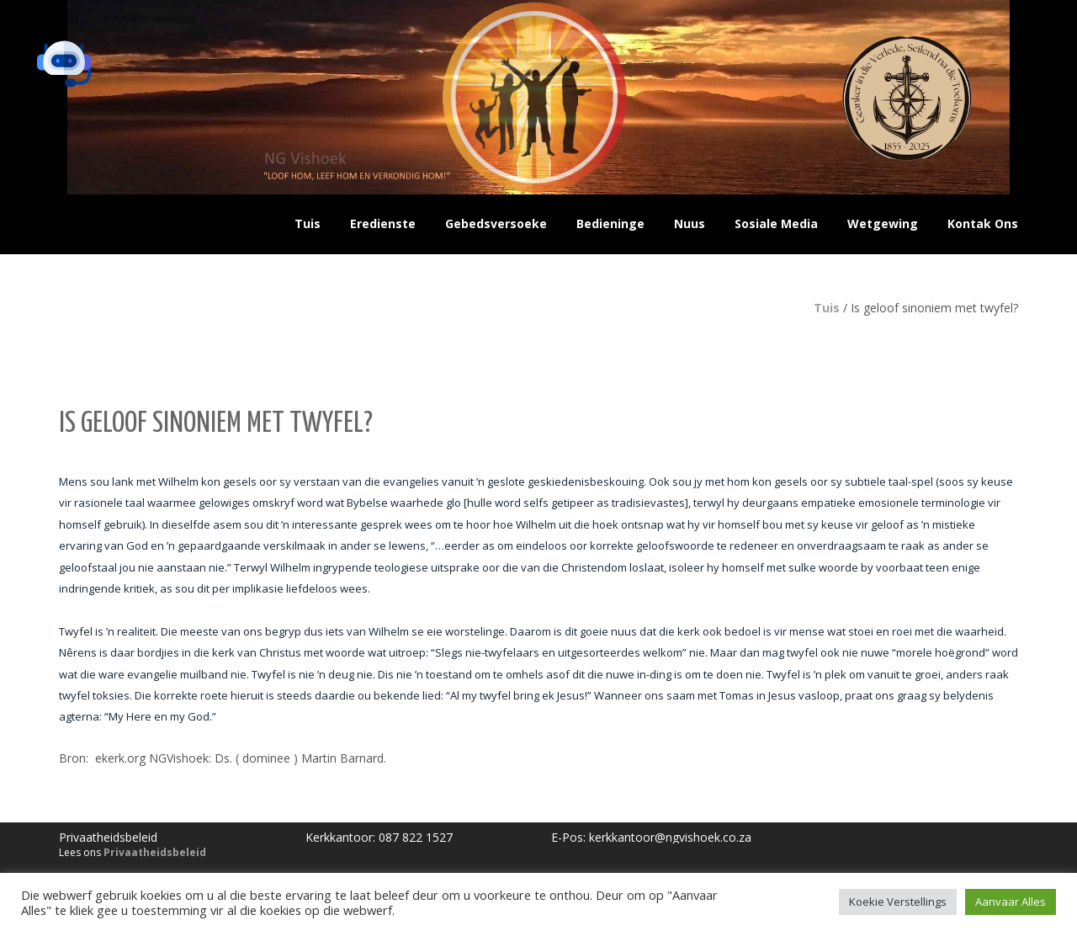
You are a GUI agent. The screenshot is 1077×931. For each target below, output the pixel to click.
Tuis (827, 308)
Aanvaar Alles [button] (1010, 901)
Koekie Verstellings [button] (898, 901)
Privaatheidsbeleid (154, 852)
